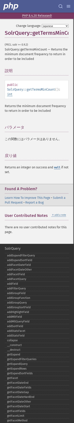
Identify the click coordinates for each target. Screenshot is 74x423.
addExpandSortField (19, 260)
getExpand (13, 354)
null (57, 167)
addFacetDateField (19, 265)
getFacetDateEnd (17, 382)
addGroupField (16, 293)
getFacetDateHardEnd (20, 397)
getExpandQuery (17, 364)
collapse (12, 340)
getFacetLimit (15, 415)
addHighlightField (18, 312)
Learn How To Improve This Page (27, 198)
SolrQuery (13, 248)
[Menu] (68, 6)
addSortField (15, 326)
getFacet (12, 378)
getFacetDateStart (18, 406)
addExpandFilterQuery (21, 255)
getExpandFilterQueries (22, 359)
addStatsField (15, 335)
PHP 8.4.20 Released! (37, 15)
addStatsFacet (16, 331)
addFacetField (16, 274)
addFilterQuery (16, 288)
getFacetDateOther (19, 401)
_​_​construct (14, 345)
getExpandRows (17, 368)
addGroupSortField (19, 307)
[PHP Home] (11, 6)
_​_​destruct (13, 349)
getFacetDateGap (18, 392)
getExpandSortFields (20, 373)
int (9, 94)
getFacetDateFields (19, 387)
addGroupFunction (18, 298)
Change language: (28, 26)
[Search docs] (61, 6)
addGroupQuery (17, 302)
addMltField (14, 316)
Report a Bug (34, 202)
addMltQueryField (18, 321)
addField (12, 283)
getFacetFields (16, 411)
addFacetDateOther (19, 269)
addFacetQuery (16, 279)
